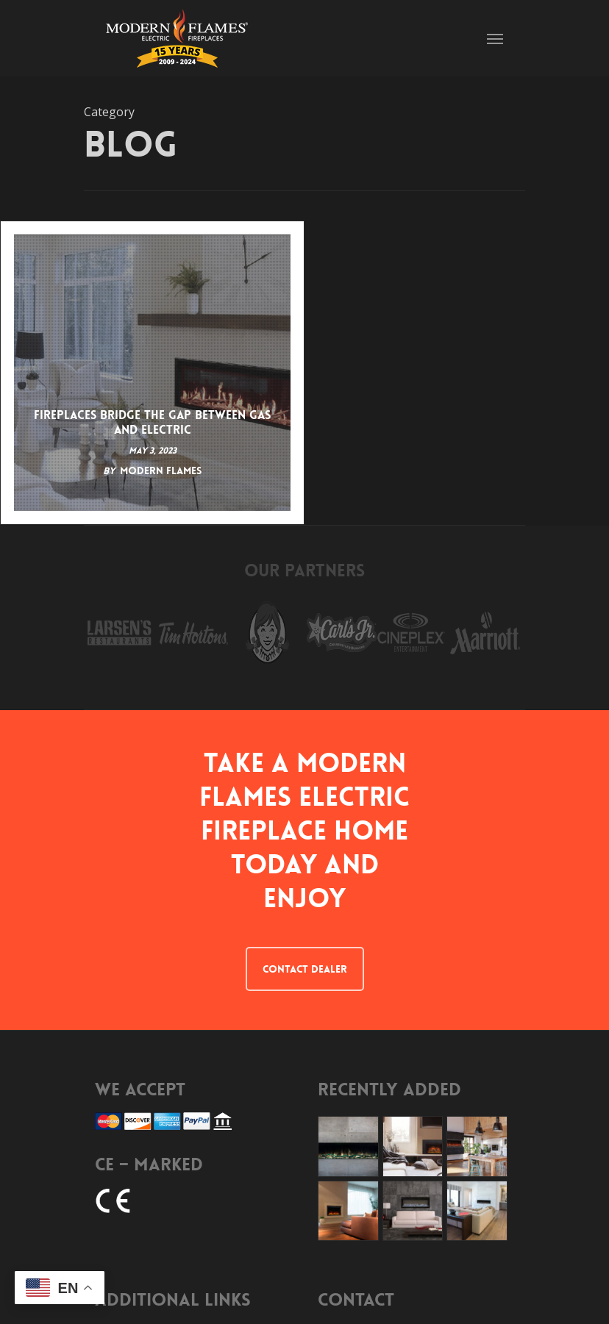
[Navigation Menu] (495, 38)
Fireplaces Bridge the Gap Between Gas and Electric (152, 422)
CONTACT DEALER (305, 969)
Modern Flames (161, 470)
